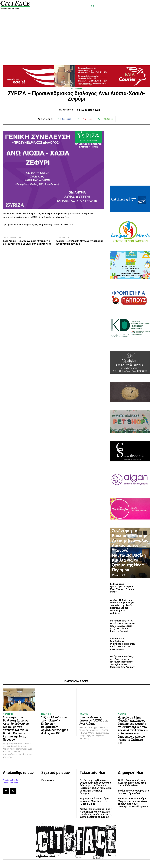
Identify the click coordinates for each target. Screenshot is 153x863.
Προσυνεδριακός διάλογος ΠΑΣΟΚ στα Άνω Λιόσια (91, 712)
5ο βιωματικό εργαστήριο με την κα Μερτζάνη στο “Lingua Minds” (122, 587)
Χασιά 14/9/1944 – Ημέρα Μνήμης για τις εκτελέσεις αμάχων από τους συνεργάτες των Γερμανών (132, 788)
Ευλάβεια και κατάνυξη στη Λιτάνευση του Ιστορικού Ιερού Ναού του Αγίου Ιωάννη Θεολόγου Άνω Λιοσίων (122, 655)
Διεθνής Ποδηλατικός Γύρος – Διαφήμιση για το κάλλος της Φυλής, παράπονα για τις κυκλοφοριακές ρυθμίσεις (123, 605)
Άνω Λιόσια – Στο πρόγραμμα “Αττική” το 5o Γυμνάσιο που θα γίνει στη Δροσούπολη (27, 242)
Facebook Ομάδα (10, 769)
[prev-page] (139, 533)
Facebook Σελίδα (11, 766)
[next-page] (145, 533)
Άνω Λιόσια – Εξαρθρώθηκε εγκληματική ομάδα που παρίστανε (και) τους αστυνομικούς (123, 638)
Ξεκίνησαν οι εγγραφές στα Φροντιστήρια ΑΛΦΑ (133, 778)
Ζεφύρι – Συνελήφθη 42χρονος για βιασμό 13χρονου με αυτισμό (79, 242)
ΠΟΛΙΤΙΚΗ (76, 88)
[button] (145, 6)
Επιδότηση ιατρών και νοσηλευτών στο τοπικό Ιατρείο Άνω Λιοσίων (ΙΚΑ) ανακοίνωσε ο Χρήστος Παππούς (122, 621)
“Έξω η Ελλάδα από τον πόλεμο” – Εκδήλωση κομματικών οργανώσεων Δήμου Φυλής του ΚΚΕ (55, 715)
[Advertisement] (76, 32)
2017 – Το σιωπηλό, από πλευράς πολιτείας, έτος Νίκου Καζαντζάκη (131, 769)
